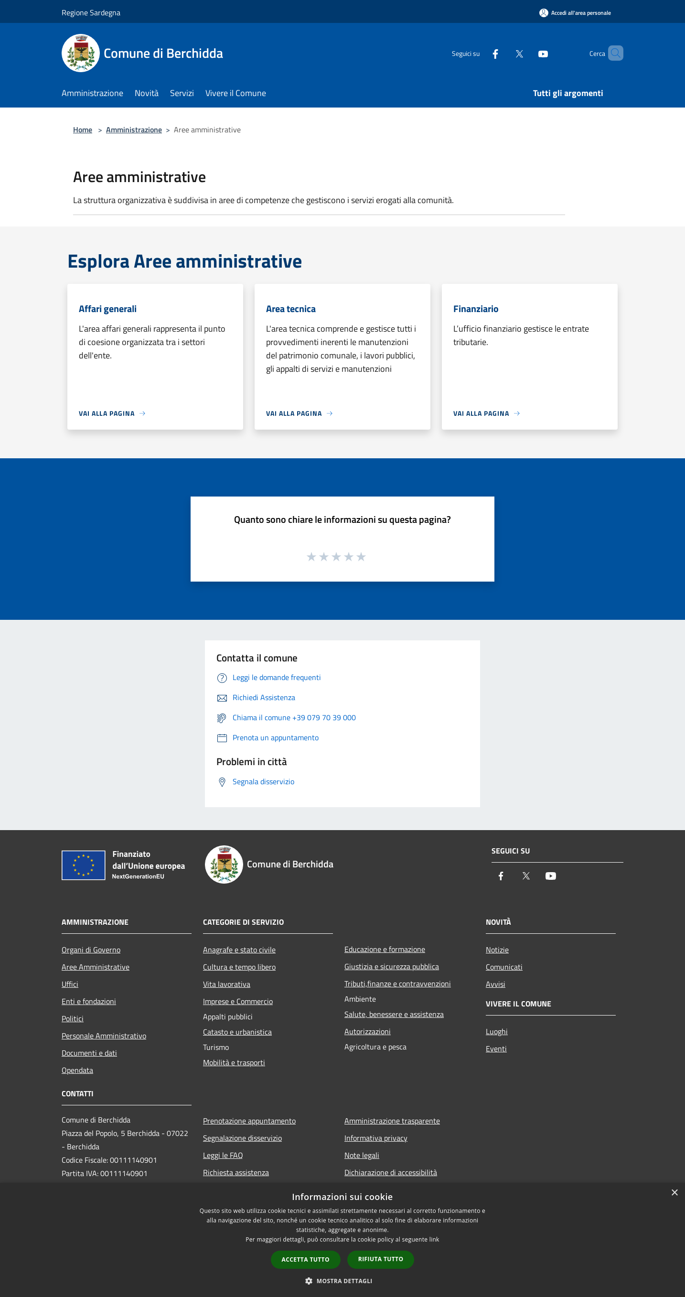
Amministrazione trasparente (392, 1120)
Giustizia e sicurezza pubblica (391, 966)
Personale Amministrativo (104, 1035)
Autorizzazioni (367, 1031)
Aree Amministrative (95, 967)
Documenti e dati (89, 1053)
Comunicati (504, 967)
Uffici (70, 984)
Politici (73, 1018)
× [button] (674, 1193)
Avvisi (495, 984)
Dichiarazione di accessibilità (390, 1172)
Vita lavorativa (226, 984)
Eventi (496, 1048)
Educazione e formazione (384, 949)
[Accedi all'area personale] (575, 12)
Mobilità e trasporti (234, 1062)
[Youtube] (526, 52)
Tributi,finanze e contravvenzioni (397, 983)
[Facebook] (479, 52)
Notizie (497, 949)
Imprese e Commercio (238, 1001)
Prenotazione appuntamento (249, 1120)
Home (82, 129)
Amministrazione (134, 129)
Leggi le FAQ (223, 1155)
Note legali (361, 1155)
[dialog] (342, 1240)
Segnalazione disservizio (242, 1138)
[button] (342, 1281)
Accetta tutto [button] (306, 1259)
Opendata (77, 1070)
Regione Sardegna (91, 12)
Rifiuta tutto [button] (381, 1259)
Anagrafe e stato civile (239, 949)
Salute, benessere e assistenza (394, 1014)
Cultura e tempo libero (239, 967)
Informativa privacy (375, 1138)
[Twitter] (503, 52)
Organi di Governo (91, 949)
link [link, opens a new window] (434, 1239)
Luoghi (497, 1031)
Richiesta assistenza (236, 1172)
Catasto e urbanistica (237, 1032)
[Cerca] (611, 53)
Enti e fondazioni (89, 1001)
